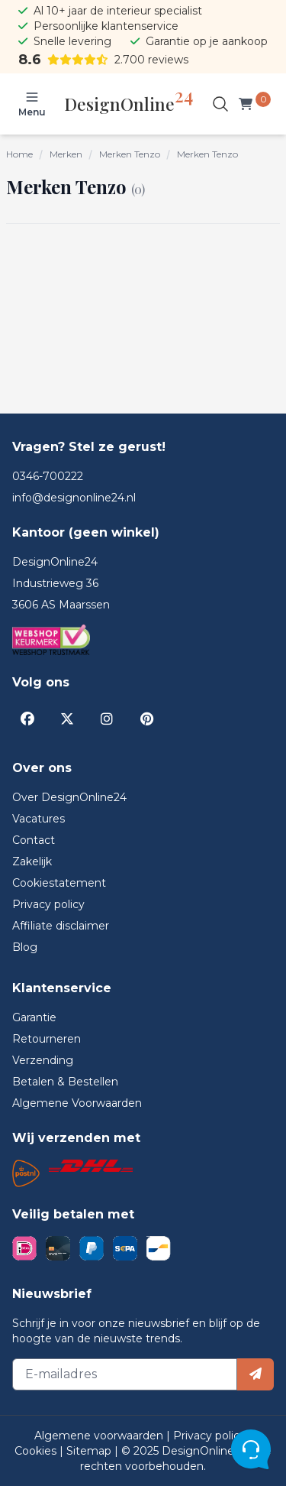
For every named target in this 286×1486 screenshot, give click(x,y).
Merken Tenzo (129, 154)
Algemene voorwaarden (100, 1435)
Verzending (42, 1060)
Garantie (34, 1017)
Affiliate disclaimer (60, 926)
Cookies (36, 1451)
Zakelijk (32, 861)
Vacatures (38, 819)
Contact (33, 840)
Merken (66, 154)
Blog (24, 947)
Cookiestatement (59, 883)
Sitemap (90, 1451)
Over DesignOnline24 (69, 797)
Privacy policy (48, 904)
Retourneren (46, 1039)
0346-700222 (47, 476)
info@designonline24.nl (74, 498)
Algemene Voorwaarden (77, 1103)
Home (19, 154)
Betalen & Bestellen (65, 1082)
